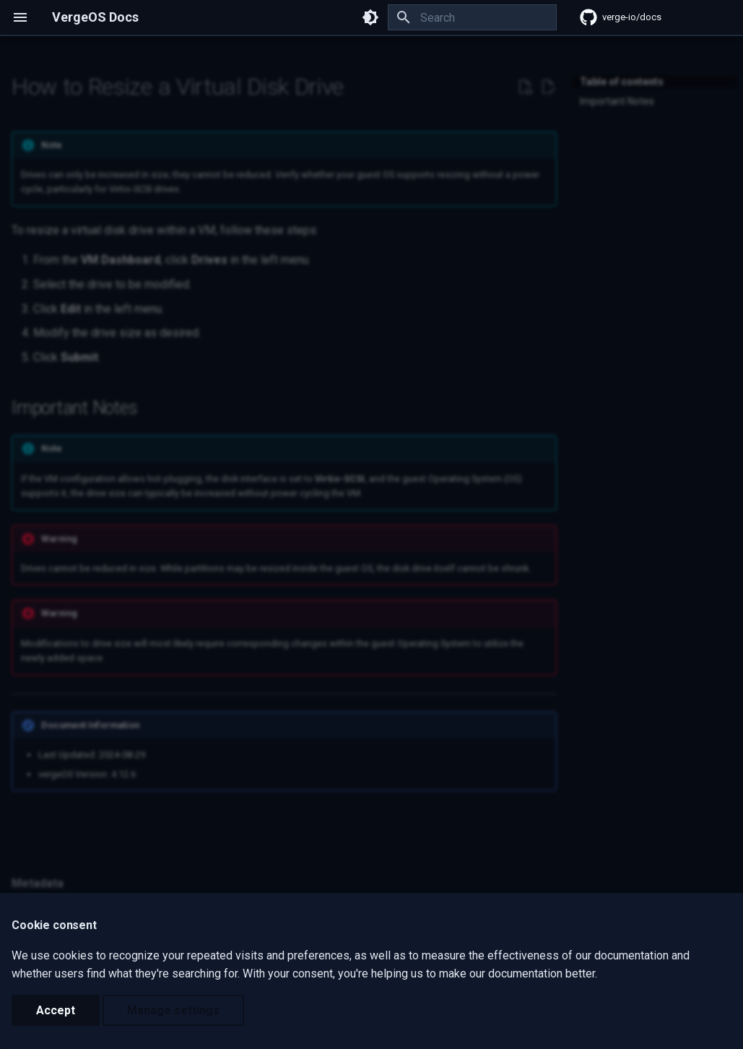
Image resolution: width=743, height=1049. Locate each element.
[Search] (472, 17)
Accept (55, 1010)
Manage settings (173, 1010)
